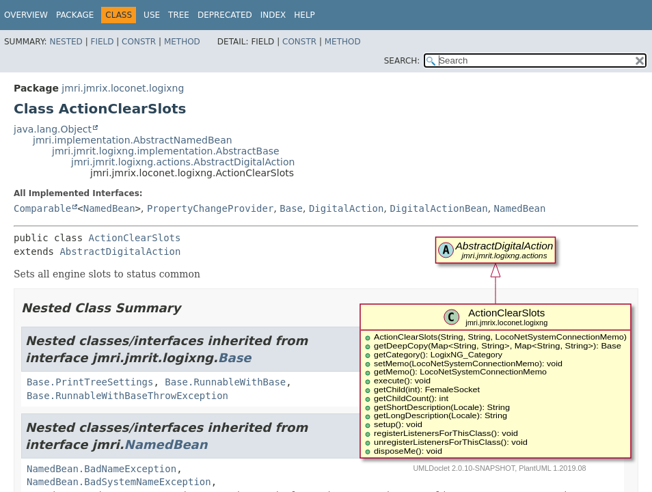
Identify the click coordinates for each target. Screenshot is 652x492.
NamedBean (109, 208)
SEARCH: (402, 61)
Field (101, 41)
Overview (26, 15)
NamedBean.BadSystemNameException (119, 481)
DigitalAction (346, 208)
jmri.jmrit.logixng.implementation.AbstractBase (166, 151)
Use (152, 15)
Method (182, 41)
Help (304, 15)
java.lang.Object (53, 129)
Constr (139, 41)
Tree (178, 15)
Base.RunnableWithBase (225, 382)
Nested (65, 41)
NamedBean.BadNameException (101, 468)
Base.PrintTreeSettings (90, 382)
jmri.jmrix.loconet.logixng (123, 88)
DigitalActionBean (438, 208)
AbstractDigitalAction (119, 251)
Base (291, 208)
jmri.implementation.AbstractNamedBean (132, 140)
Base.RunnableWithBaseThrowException (127, 395)
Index (273, 15)
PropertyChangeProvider (210, 208)
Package (75, 15)
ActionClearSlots (135, 237)
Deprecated (225, 15)
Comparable (42, 208)
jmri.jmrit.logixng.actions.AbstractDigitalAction (183, 161)
